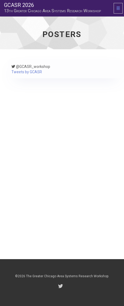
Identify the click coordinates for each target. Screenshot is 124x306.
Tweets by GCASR (26, 72)
